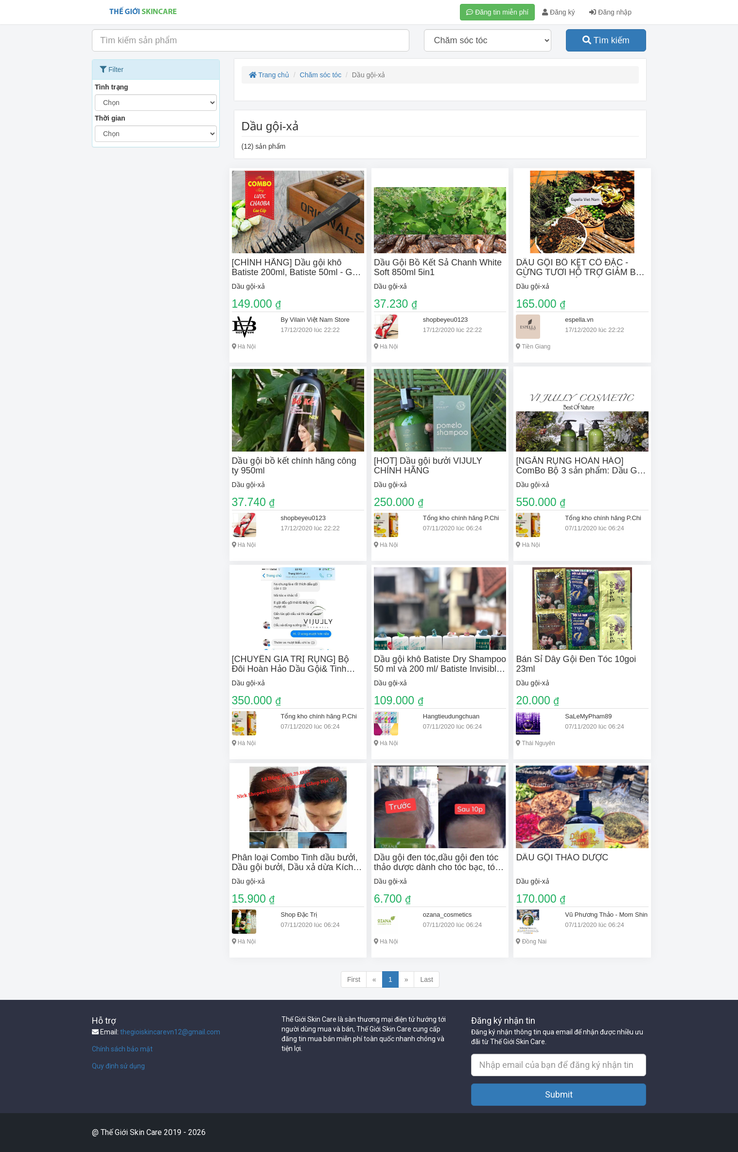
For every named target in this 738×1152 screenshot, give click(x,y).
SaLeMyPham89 (588, 716)
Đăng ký (558, 12)
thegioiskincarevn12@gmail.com (170, 1032)
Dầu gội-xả (248, 286)
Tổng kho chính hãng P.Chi (461, 518)
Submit (559, 1094)
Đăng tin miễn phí (497, 12)
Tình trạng (111, 87)
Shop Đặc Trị (299, 914)
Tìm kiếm (606, 40)
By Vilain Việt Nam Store (315, 319)
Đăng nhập (610, 12)
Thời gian (110, 118)
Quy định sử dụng (118, 1066)
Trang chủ (269, 75)
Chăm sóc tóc (321, 75)
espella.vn (579, 319)
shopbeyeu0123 (445, 319)
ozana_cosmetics (447, 914)
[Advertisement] (156, 298)
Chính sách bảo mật (122, 1049)
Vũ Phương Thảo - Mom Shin (606, 914)
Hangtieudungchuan (451, 716)
